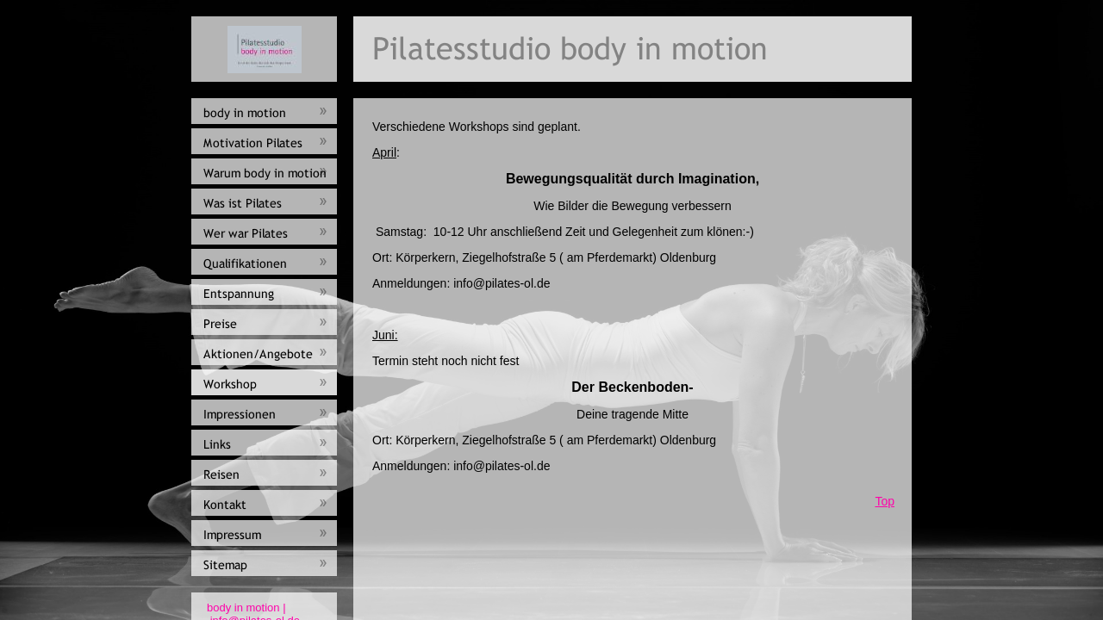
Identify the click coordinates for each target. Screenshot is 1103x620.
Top (884, 501)
